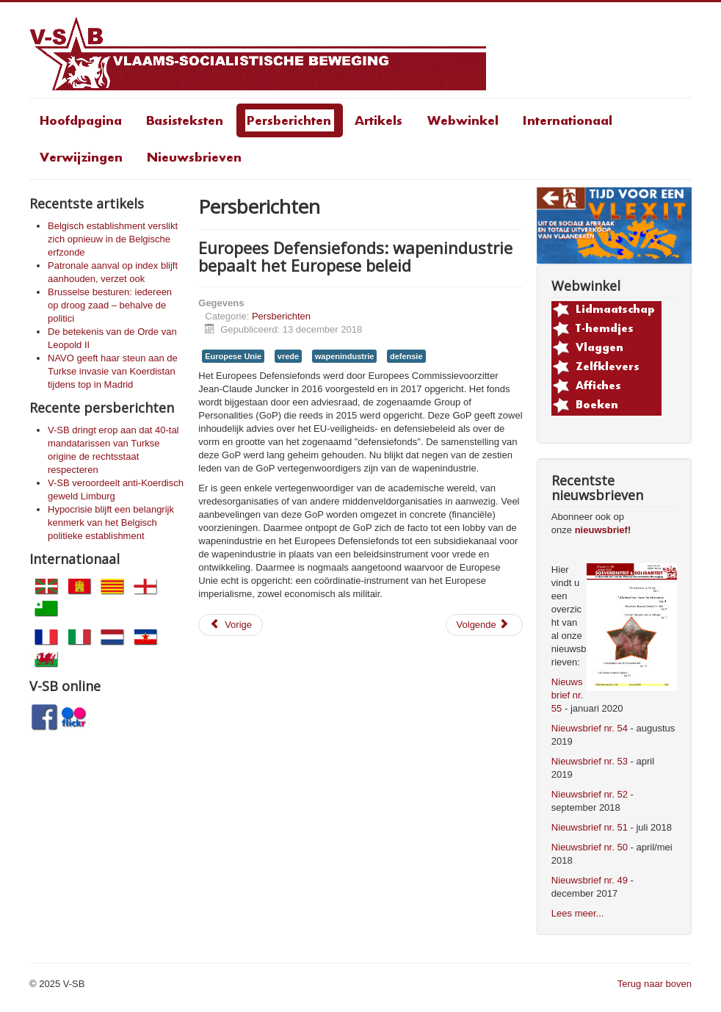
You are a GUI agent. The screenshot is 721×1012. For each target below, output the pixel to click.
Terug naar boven (654, 983)
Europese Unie (233, 356)
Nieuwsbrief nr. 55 (567, 695)
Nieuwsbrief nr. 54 (589, 728)
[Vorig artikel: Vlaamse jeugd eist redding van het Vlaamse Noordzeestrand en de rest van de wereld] (230, 625)
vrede (288, 356)
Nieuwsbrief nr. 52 (589, 794)
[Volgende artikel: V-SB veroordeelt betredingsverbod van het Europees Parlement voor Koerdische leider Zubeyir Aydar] (484, 625)
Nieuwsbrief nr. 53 (589, 761)
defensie (406, 356)
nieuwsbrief (601, 529)
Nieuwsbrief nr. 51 (589, 827)
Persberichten (281, 316)
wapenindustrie (344, 356)
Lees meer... (577, 913)
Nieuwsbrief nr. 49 (589, 880)
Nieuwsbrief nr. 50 (589, 847)
